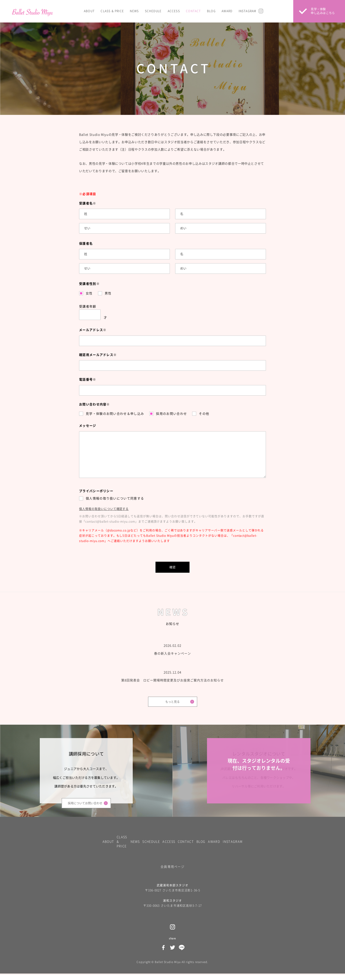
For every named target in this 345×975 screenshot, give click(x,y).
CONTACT (193, 11)
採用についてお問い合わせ (85, 803)
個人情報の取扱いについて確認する (104, 508)
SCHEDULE (153, 11)
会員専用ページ (172, 867)
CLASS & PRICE (112, 11)
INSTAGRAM (247, 11)
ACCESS (174, 11)
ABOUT (89, 11)
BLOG (211, 11)
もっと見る (172, 701)
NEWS (134, 11)
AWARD (227, 11)
